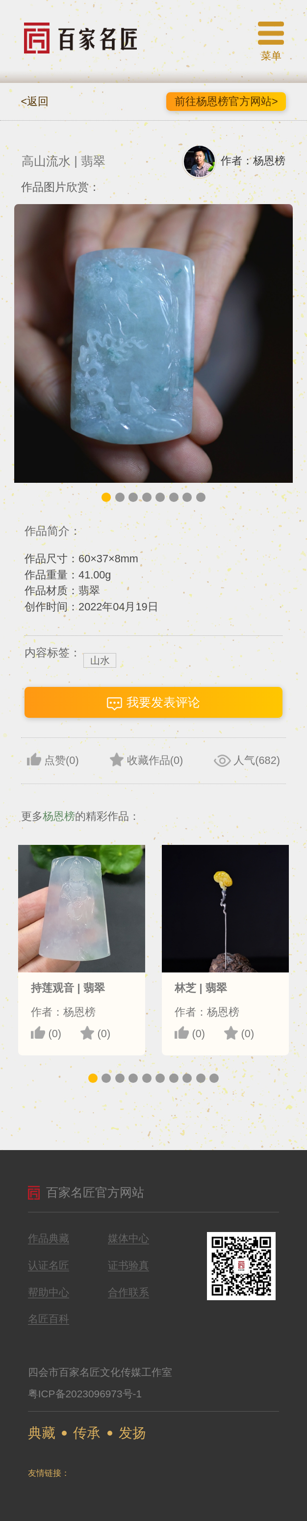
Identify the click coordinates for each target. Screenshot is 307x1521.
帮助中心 (48, 1292)
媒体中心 (128, 1238)
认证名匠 (48, 1265)
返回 (35, 101)
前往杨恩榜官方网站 (226, 101)
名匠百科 (48, 1319)
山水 (100, 660)
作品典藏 (48, 1238)
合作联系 (128, 1292)
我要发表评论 (153, 702)
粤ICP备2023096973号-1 (85, 1393)
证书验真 (128, 1265)
